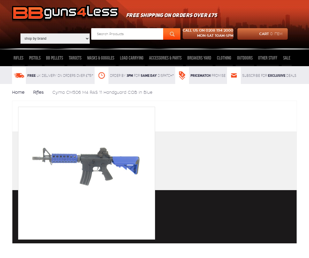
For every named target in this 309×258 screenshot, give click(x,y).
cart (260, 33)
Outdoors (245, 57)
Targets (75, 57)
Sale (286, 57)
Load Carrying (132, 57)
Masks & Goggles (100, 57)
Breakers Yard (199, 57)
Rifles (18, 57)
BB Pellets (54, 57)
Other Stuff (267, 57)
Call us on (208, 33)
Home (18, 92)
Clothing (224, 57)
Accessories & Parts (165, 57)
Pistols (35, 57)
